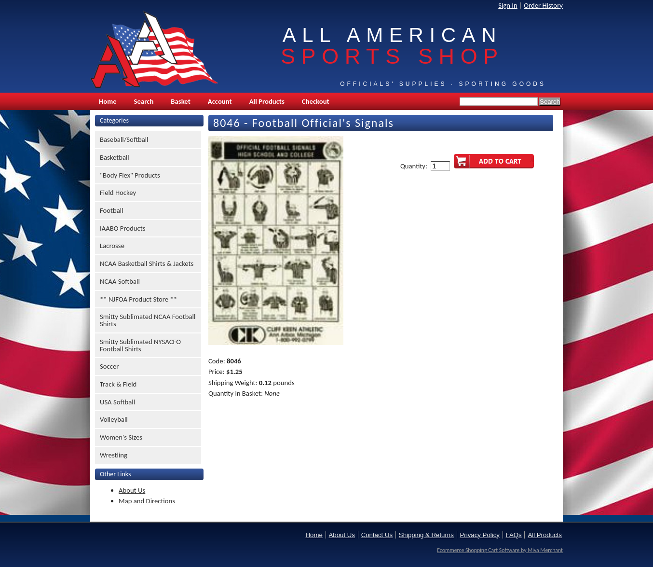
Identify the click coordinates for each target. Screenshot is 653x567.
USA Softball (117, 402)
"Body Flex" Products (130, 175)
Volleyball (114, 419)
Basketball (114, 157)
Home (108, 101)
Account (220, 101)
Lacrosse (112, 245)
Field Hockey (118, 192)
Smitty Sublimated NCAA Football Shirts (147, 320)
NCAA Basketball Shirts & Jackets (146, 263)
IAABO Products (122, 228)
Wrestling (113, 455)
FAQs (514, 535)
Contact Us (377, 535)
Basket (180, 101)
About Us (132, 490)
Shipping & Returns (426, 535)
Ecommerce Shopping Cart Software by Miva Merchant (500, 550)
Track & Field (118, 384)
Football (111, 210)
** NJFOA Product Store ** (138, 299)
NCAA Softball (120, 281)
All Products (267, 101)
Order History (543, 5)
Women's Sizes (121, 437)
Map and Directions (147, 501)
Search (144, 101)
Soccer (109, 366)
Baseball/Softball (124, 139)
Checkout (315, 101)
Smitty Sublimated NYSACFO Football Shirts (140, 345)
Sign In (507, 5)
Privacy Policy (480, 535)
